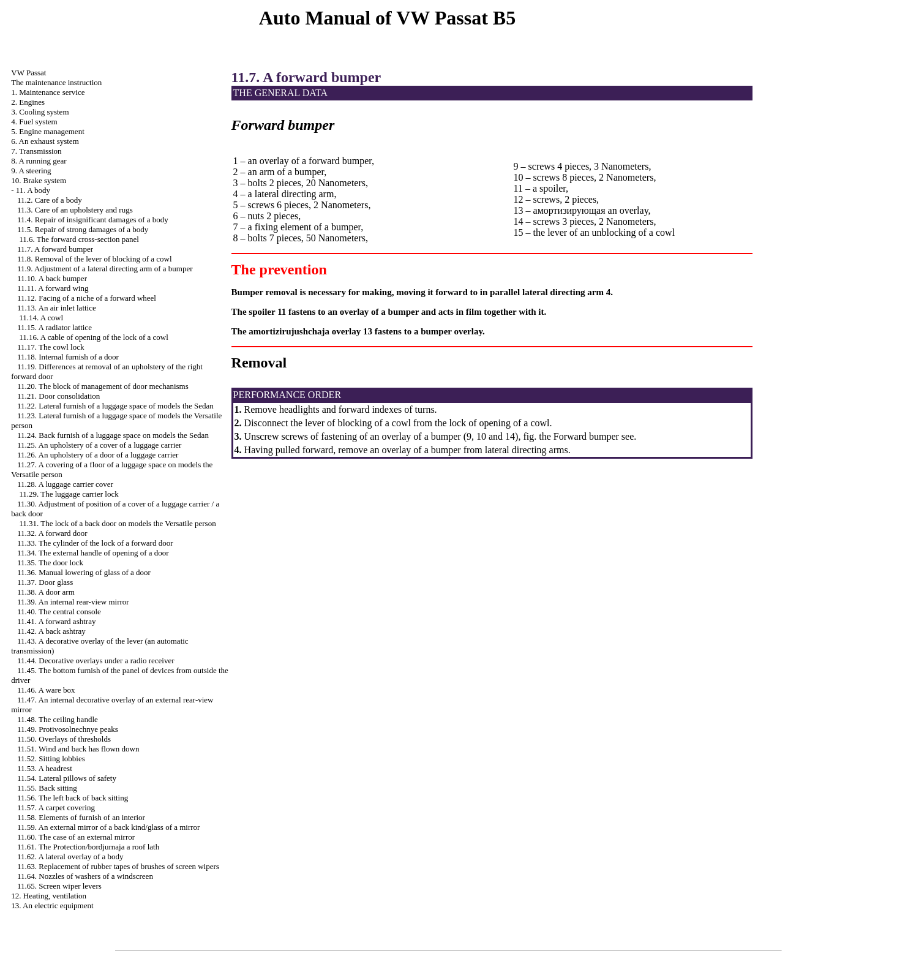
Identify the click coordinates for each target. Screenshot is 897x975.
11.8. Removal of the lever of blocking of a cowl (94, 258)
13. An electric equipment (52, 905)
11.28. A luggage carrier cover (65, 484)
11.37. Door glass (45, 582)
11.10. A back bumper (52, 278)
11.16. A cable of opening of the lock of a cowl (93, 337)
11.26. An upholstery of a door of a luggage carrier (97, 454)
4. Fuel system (34, 121)
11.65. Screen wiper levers (59, 885)
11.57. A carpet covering (56, 807)
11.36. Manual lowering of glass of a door (84, 572)
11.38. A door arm (46, 592)
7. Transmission (36, 151)
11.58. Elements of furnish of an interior (81, 817)
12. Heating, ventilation (48, 895)
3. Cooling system (40, 111)
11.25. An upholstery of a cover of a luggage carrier (99, 445)
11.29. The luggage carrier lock (68, 494)
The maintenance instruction (56, 82)
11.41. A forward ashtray (56, 621)
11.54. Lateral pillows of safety (66, 778)
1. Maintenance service (47, 92)
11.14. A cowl (41, 317)
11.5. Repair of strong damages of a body (82, 229)
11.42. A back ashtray (51, 631)
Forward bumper (585, 436)
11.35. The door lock (50, 562)
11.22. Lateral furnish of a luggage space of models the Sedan (115, 405)
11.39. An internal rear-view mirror (73, 601)
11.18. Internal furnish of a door (68, 356)
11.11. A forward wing (52, 288)
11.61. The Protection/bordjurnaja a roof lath (88, 846)
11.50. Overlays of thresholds (64, 738)
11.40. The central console (59, 611)
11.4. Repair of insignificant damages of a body (92, 219)
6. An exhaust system (45, 141)
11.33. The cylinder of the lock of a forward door (95, 543)
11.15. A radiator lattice (54, 327)
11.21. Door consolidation (58, 396)
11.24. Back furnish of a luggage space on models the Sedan (113, 435)
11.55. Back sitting (47, 787)
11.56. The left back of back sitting (72, 797)
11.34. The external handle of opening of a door (93, 552)
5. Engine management (47, 131)
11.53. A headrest (44, 768)
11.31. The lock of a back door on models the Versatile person (117, 523)
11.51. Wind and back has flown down (78, 748)
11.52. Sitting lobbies (51, 758)
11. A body (33, 190)
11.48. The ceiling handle (57, 719)
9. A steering (31, 170)
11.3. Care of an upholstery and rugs (75, 209)
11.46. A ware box (46, 690)
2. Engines (28, 102)
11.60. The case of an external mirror (76, 836)
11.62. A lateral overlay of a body (70, 856)
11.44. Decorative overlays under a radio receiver (96, 660)
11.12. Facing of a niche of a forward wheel (86, 298)
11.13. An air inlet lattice (56, 307)
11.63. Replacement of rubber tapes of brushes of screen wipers (118, 866)
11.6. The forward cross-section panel (79, 239)
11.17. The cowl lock (50, 347)
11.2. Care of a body (49, 200)
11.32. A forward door (52, 533)
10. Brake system (38, 180)
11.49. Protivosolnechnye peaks (67, 729)
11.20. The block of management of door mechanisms (103, 386)
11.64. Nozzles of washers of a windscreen (85, 876)
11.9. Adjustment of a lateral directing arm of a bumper (105, 268)
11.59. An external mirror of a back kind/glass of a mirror (108, 827)
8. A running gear (38, 160)
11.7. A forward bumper (55, 249)
